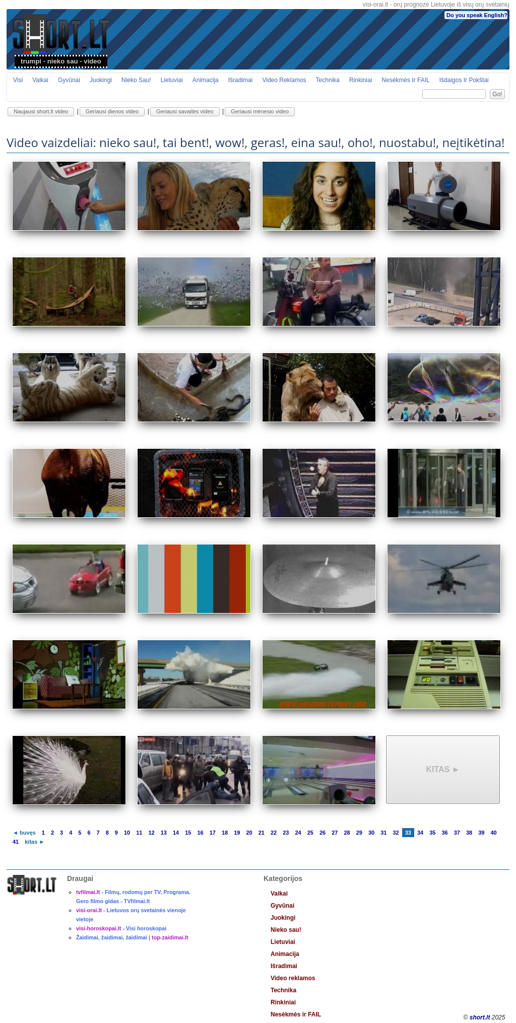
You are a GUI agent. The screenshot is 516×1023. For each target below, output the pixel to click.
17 (213, 833)
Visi (18, 80)
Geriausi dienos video (112, 111)
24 (298, 833)
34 (420, 833)
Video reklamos (284, 80)
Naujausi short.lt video (41, 111)
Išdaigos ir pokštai (464, 80)
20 (249, 833)
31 (383, 833)
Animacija (205, 80)
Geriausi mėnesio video (260, 111)
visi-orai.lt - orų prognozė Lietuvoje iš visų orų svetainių (436, 4)
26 (322, 833)
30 (371, 833)
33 (408, 833)
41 (16, 842)
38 (469, 833)
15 (188, 833)
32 (396, 833)
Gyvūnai (69, 80)
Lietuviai (172, 80)
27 (335, 833)
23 (286, 833)
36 (444, 833)
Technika (328, 80)
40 (493, 833)
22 (274, 833)
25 (310, 833)
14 (176, 833)
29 (359, 833)
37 (457, 833)
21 (262, 833)
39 (481, 833)
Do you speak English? (476, 15)
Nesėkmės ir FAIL (405, 80)
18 (225, 833)
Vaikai (40, 80)
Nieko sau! (136, 80)
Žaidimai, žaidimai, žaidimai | (132, 937)
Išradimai (240, 80)
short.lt (480, 1017)
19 (237, 833)
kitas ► (443, 769)
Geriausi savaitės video (185, 111)
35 (432, 833)
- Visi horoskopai (121, 928)
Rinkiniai (360, 80)
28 (347, 833)
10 (127, 833)
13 (164, 833)
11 (139, 833)
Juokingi (101, 80)
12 (151, 833)
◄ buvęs (24, 833)
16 (200, 833)
